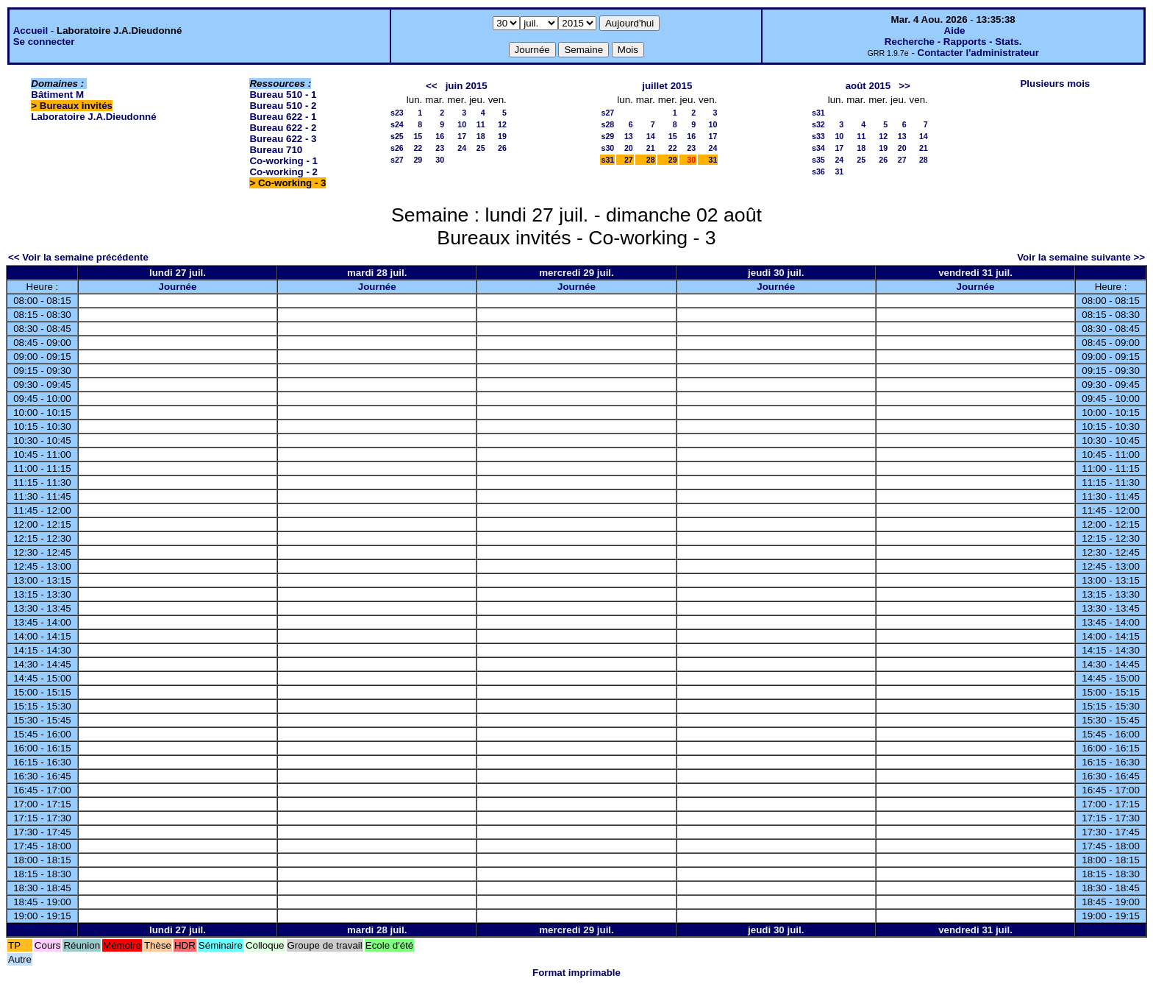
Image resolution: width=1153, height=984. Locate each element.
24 (461, 148)
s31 (607, 159)
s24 (397, 124)
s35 (818, 159)
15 (417, 136)
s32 (818, 124)
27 (628, 159)
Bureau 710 (275, 149)
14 (650, 136)
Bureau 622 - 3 (282, 138)
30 (439, 159)
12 (502, 124)
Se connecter (44, 41)
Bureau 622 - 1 (282, 116)
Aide (954, 30)
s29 (607, 136)
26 (502, 148)
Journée (178, 286)
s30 (607, 148)
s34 (818, 148)
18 (480, 136)
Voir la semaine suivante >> (1081, 257)
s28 (607, 124)
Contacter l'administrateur (978, 52)
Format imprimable (576, 972)
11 (480, 124)
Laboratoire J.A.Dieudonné (93, 116)
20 (628, 148)
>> (904, 85)
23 (439, 148)
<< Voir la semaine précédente (78, 257)
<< (432, 85)
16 (439, 136)
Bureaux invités (76, 105)
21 (650, 148)
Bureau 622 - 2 (282, 127)
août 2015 (868, 85)
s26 (397, 148)
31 (712, 159)
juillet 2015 (667, 85)
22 (417, 148)
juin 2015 (467, 85)
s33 (818, 136)
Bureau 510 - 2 (282, 105)
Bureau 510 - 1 (282, 94)
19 (502, 136)
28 (650, 159)
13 (628, 136)
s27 (397, 159)
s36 (818, 171)
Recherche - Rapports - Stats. (953, 41)
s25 (397, 136)
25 (480, 148)
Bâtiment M (57, 94)
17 (461, 136)
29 (417, 159)
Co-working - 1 (283, 160)
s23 (397, 112)
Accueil (30, 30)
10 (461, 124)
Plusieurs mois (1055, 83)
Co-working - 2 (283, 171)
